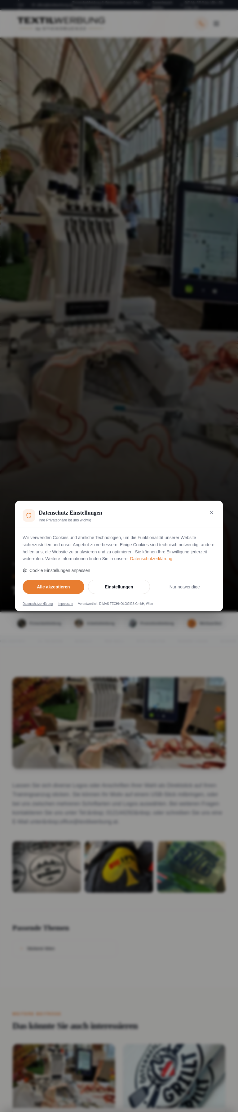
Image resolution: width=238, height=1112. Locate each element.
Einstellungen (119, 586)
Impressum (65, 603)
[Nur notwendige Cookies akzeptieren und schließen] (211, 512)
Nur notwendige (185, 586)
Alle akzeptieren (53, 586)
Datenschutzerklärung (151, 558)
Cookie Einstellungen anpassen (56, 570)
